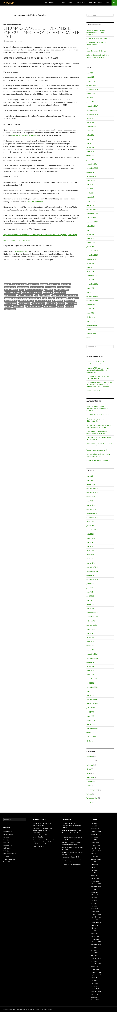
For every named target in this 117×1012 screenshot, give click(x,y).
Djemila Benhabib (21, 251)
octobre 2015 (91, 172)
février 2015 (90, 201)
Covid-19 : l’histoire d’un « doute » (98, 38)
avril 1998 (90, 309)
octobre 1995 (91, 334)
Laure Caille (61, 298)
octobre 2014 (91, 218)
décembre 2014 (92, 209)
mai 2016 (89, 143)
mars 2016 (90, 151)
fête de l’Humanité (35, 201)
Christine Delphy (64, 287)
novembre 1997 (92, 325)
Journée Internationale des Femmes (65, 295)
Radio (88, 786)
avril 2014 (90, 234)
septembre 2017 (92, 114)
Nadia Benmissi (24, 303)
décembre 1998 (92, 296)
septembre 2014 (92, 222)
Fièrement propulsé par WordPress (43, 1009)
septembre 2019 (92, 89)
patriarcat (51, 303)
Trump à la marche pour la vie (96, 450)
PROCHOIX (8, 2)
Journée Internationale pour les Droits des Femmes (22, 298)
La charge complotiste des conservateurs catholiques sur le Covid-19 (97, 32)
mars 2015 (90, 197)
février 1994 (90, 338)
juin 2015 (89, 185)
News (88, 773)
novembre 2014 (92, 214)
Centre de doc (81, 2)
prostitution (72, 303)
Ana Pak (44, 284)
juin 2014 (89, 230)
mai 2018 (89, 98)
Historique (61, 2)
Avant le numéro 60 (93, 391)
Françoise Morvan (62, 290)
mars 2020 (90, 77)
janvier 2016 (90, 160)
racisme (8, 306)
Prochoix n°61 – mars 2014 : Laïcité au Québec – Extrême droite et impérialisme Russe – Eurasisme (99, 384)
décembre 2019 (92, 85)
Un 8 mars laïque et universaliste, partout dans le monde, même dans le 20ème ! (41, 32)
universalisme (10, 309)
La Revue (71, 2)
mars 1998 (90, 313)
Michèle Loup (69, 301)
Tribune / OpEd (16, 24)
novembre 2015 (92, 168)
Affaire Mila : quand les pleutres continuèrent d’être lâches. (97, 56)
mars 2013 (90, 267)
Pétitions (7, 24)
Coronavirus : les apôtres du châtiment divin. (96, 44)
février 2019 (90, 93)
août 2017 (90, 118)
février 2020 (90, 81)
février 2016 (90, 156)
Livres (88, 769)
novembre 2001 (92, 284)
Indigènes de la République (32, 292)
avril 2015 (90, 193)
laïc (45, 298)
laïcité (52, 298)
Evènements (90, 761)
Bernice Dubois (23, 287)
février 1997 (90, 329)
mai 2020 (89, 73)
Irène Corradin (60, 292)
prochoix (20, 41)
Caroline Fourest (37, 287)
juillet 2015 (90, 180)
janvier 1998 (90, 321)
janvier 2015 (90, 205)
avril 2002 (90, 280)
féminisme (49, 290)
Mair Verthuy (73, 298)
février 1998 (90, 317)
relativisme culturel (34, 306)
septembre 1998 (92, 300)
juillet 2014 (90, 226)
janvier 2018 (90, 102)
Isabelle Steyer (10, 295)
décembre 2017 (92, 106)
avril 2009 (90, 271)
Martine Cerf (57, 301)
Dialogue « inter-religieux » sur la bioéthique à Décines (98, 455)
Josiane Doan (45, 295)
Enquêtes (89, 757)
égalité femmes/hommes (34, 290)
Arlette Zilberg (9, 240)
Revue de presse (92, 790)
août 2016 (90, 131)
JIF (36, 295)
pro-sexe (61, 303)
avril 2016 (90, 147)
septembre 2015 (92, 176)
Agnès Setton (33, 284)
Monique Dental (10, 303)
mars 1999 (90, 288)
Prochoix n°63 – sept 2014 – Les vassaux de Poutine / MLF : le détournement (97, 370)
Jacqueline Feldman (25, 295)
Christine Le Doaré (23, 240)
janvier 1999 (90, 292)
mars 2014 (90, 238)
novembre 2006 (92, 276)
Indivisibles (48, 292)
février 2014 (90, 242)
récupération (18, 306)
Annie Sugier (66, 284)
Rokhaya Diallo (49, 306)
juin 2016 (89, 139)
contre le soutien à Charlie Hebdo (24, 135)
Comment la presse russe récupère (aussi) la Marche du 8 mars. (98, 50)
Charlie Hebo (50, 287)
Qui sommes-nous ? (95, 2)
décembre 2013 (92, 251)
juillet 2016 (90, 135)
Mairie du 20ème (10, 301)
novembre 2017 (92, 110)
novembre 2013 (92, 255)
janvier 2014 (90, 247)
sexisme (60, 306)
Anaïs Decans (54, 284)
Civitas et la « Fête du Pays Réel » (97, 460)
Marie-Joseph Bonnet (26, 301)
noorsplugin (28, 1009)
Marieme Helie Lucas (43, 301)
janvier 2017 (90, 122)
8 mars (7, 284)
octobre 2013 (91, 259)
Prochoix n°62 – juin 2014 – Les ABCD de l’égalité (97, 377)
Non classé (90, 777)
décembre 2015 (92, 164)
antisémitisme (10, 287)
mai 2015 (89, 189)
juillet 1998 (90, 305)
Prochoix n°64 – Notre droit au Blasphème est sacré (97, 363)
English (107, 2)
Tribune (89, 794)
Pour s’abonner (49, 2)
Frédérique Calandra (12, 292)
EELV (21, 290)
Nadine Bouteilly (38, 303)
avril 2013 (90, 263)
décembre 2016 (92, 127)
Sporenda (69, 306)
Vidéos (88, 802)
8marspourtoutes (19, 284)
